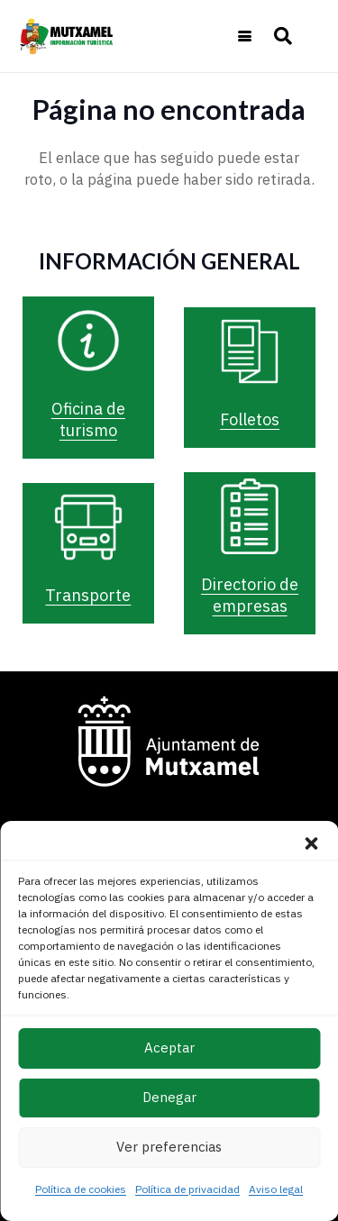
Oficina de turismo (88, 419)
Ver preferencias (169, 1146)
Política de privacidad (187, 1189)
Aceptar (169, 1047)
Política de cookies (80, 1189)
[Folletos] (250, 351)
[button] (311, 843)
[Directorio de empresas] (250, 516)
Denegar (169, 1097)
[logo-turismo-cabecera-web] (68, 36)
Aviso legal (276, 1189)
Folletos (249, 419)
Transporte (88, 595)
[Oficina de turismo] (88, 340)
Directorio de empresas (249, 595)
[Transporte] (88, 527)
